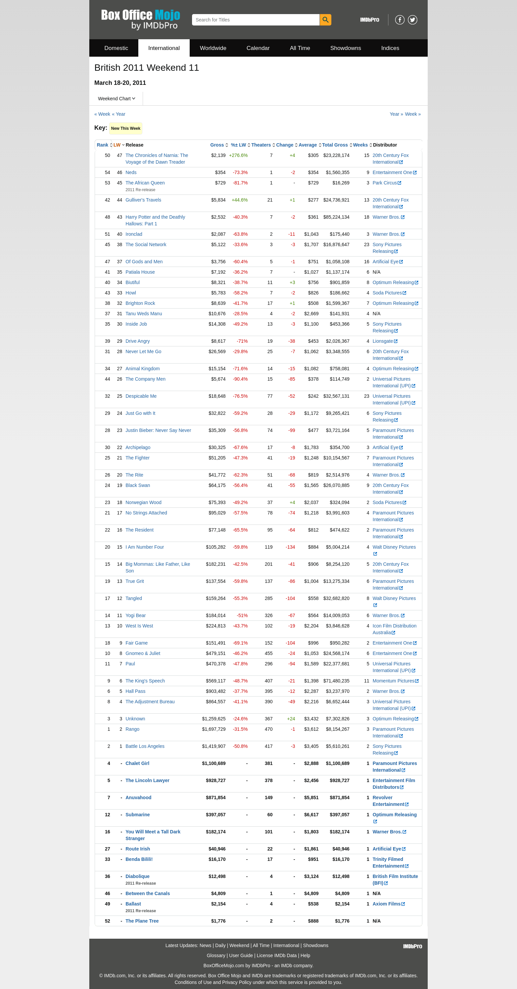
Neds (131, 172)
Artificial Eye (388, 261)
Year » (396, 114)
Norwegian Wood (143, 502)
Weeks (360, 145)
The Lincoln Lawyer (148, 780)
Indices (390, 48)
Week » (413, 114)
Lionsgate (385, 341)
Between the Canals (148, 893)
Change (284, 145)
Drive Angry (138, 341)
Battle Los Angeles (145, 746)
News (205, 945)
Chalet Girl (137, 763)
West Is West (139, 625)
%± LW (238, 145)
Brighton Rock (140, 303)
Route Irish (138, 848)
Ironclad (134, 234)
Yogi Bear (136, 615)
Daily (220, 945)
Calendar (258, 48)
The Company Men (146, 379)
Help (305, 955)
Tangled (134, 598)
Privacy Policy (236, 982)
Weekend (239, 945)
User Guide (241, 955)
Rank (102, 145)
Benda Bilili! (139, 859)
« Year (119, 114)
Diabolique (138, 876)
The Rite (134, 475)
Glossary (216, 955)
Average (307, 145)
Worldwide (213, 48)
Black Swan (138, 485)
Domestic (116, 48)
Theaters (261, 145)
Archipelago (138, 447)
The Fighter (138, 457)
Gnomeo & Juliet (143, 653)
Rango (132, 729)
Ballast (133, 903)
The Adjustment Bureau (150, 701)
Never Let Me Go (143, 351)
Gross (217, 145)
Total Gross (335, 145)
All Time (300, 48)
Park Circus (387, 182)
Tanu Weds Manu (144, 313)
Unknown (135, 718)
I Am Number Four (145, 547)
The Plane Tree (142, 921)
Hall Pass (135, 691)
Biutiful (133, 282)
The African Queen (145, 182)
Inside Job (136, 324)
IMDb (286, 965)
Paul (130, 663)
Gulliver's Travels (143, 200)
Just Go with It (140, 413)
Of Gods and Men (144, 261)
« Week (102, 114)
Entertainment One (395, 172)
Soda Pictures (390, 292)
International (164, 48)
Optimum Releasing (396, 282)
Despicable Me (141, 396)
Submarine (138, 814)
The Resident (139, 530)
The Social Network (146, 244)
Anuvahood (138, 797)
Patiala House (140, 272)
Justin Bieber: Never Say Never (158, 430)
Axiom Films (389, 903)
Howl (131, 292)
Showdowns (345, 48)
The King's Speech (145, 680)
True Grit (135, 581)
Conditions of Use (193, 982)
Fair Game (137, 643)
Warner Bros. (389, 217)
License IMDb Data (277, 955)
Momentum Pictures (396, 680)
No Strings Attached (146, 512)
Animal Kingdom (143, 368)
